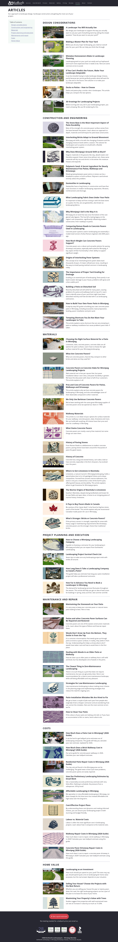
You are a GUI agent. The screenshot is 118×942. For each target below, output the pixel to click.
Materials (52, 3)
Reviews (71, 3)
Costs (13, 38)
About (83, 3)
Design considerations (19, 25)
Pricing (65, 3)
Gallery (59, 3)
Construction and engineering (21, 27)
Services (28, 3)
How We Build (37, 3)
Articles (77, 3)
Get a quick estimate (59, 916)
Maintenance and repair (19, 35)
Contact (89, 3)
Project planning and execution (22, 33)
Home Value (15, 41)
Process (45, 3)
